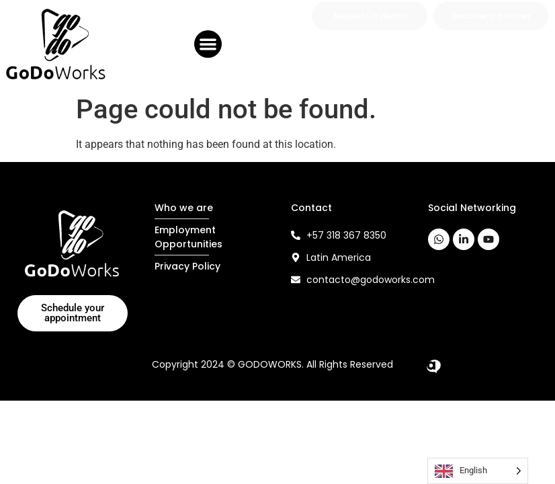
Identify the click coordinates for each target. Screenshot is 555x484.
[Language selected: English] (477, 471)
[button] (208, 44)
